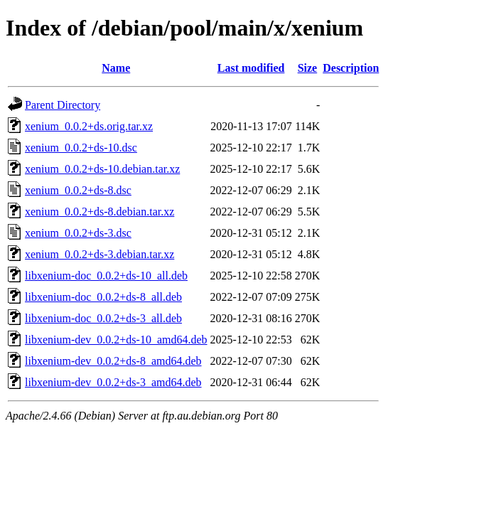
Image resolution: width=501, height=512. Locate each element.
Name (116, 68)
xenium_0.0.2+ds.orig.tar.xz (89, 126)
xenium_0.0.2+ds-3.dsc (78, 233)
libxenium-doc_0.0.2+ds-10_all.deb (106, 276)
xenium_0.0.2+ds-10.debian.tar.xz (102, 169)
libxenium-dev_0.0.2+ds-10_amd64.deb (116, 340)
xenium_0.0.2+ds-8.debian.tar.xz (99, 212)
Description (351, 68)
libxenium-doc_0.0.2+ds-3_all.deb (103, 318)
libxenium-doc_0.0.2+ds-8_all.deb (103, 297)
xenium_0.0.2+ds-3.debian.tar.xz (99, 254)
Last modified (251, 68)
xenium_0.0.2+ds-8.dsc (78, 190)
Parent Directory (62, 105)
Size (308, 68)
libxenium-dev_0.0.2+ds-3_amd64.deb (113, 382)
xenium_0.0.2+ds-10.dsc (81, 148)
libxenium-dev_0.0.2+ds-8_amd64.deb (113, 361)
